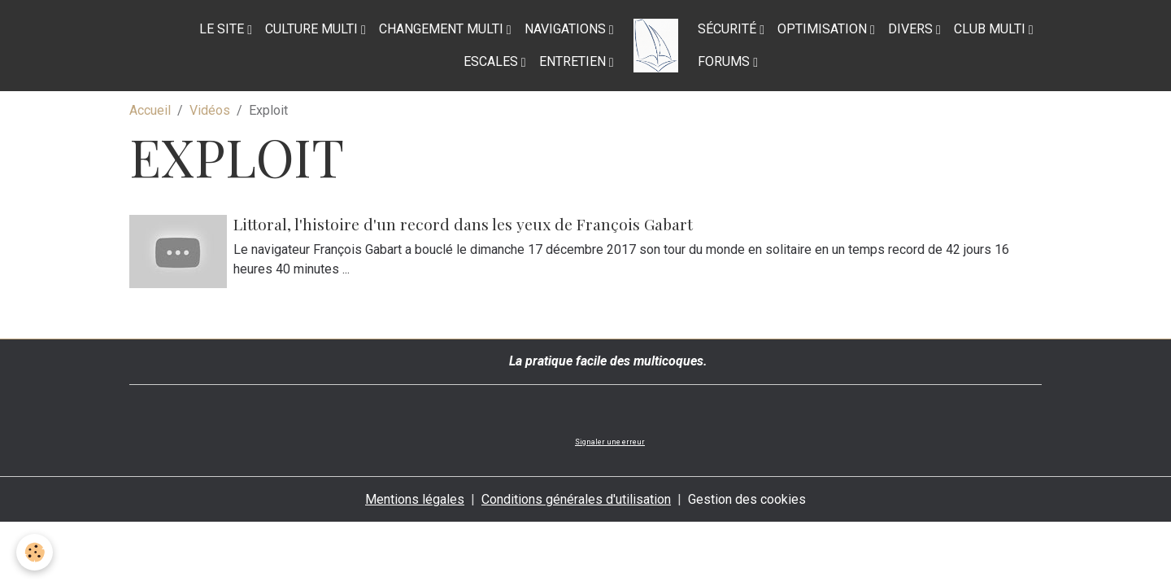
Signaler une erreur (610, 442)
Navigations (567, 29)
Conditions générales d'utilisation (576, 499)
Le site (223, 29)
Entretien (574, 61)
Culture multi (313, 29)
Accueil (150, 110)
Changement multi (443, 29)
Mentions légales (414, 499)
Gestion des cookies (747, 499)
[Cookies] (34, 552)
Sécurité (729, 29)
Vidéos (209, 110)
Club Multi (991, 29)
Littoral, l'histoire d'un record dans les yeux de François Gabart (463, 223)
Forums (725, 61)
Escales (492, 61)
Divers (912, 29)
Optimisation (823, 29)
